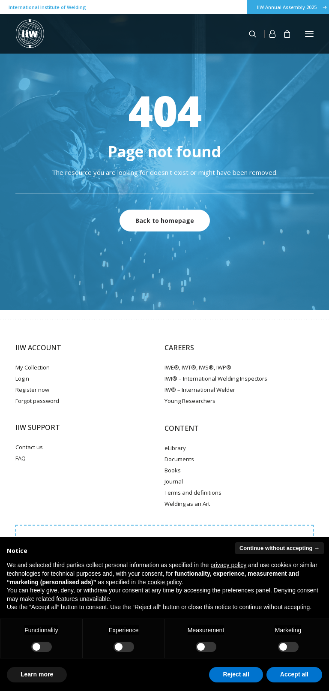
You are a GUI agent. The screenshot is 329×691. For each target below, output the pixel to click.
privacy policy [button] (228, 565)
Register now (32, 390)
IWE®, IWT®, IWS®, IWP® (197, 367)
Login (22, 378)
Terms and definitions (192, 492)
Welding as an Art (187, 504)
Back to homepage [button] (164, 220)
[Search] (249, 34)
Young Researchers (189, 401)
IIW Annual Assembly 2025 (287, 7)
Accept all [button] (294, 674)
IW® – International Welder (199, 390)
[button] (309, 34)
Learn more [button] (37, 674)
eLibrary (175, 448)
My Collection (32, 367)
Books (172, 470)
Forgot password (37, 401)
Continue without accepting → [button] (279, 548)
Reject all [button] (236, 674)
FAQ (20, 458)
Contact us (29, 447)
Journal (173, 481)
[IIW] (30, 33)
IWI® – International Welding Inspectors (215, 378)
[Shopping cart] (283, 34)
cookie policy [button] (164, 582)
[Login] (266, 34)
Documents (179, 459)
